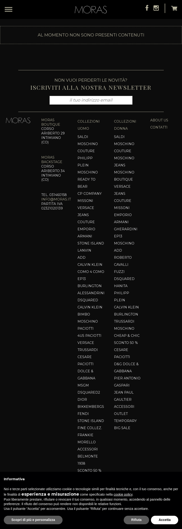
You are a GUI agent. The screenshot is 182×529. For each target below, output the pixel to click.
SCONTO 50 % (89, 470)
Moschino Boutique (124, 176)
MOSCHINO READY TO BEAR (87, 179)
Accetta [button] (165, 520)
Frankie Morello (86, 438)
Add (81, 257)
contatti (159, 127)
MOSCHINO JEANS (124, 161)
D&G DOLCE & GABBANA (126, 367)
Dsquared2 (88, 392)
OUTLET (121, 414)
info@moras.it (56, 199)
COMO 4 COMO (90, 272)
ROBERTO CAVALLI (123, 261)
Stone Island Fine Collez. (90, 424)
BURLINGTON (89, 286)
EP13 (81, 279)
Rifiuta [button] (136, 520)
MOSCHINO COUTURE (124, 147)
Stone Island (90, 243)
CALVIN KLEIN (89, 264)
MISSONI (85, 201)
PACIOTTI (85, 328)
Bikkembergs (90, 407)
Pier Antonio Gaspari (127, 381)
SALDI (82, 137)
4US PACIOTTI (89, 335)
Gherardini (125, 229)
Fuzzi (119, 272)
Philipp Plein (121, 296)
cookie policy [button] (123, 494)
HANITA (120, 286)
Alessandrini (91, 293)
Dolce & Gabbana (86, 374)
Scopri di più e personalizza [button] (33, 520)
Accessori (87, 449)
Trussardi (124, 321)
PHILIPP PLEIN (85, 161)
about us (159, 120)
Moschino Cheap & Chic (127, 332)
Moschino (87, 321)
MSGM (83, 385)
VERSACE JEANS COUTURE (86, 215)
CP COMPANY (89, 193)
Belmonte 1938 (87, 460)
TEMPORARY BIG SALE (125, 424)
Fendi (83, 414)
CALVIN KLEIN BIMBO (89, 310)
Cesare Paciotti (85, 360)
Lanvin (84, 250)
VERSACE (85, 343)
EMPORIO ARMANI (86, 232)
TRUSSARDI (87, 350)
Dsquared (87, 300)
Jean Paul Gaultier (124, 396)
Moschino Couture (87, 147)
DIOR (82, 399)
